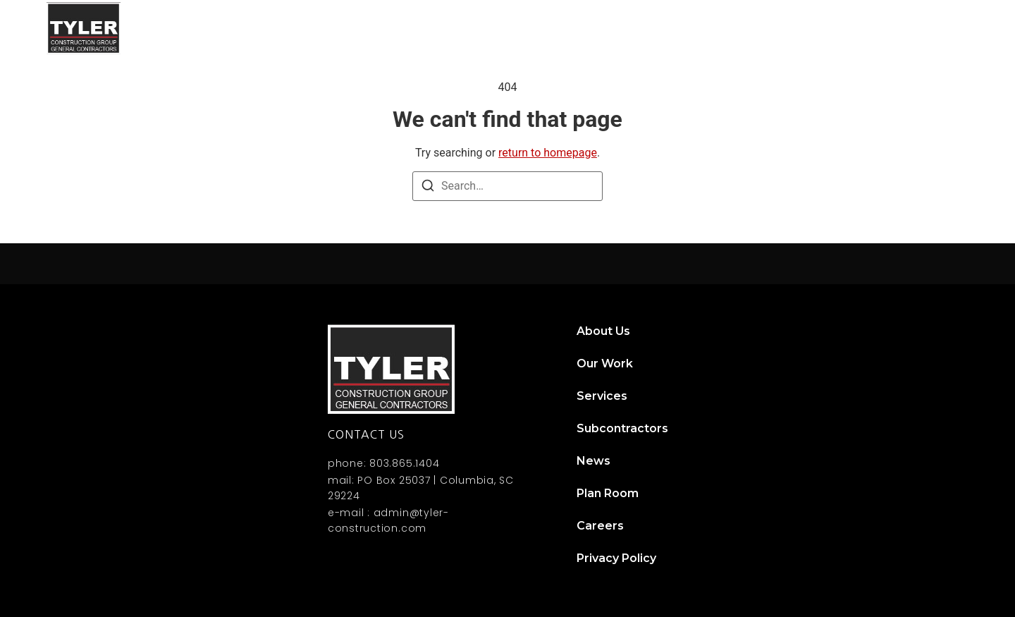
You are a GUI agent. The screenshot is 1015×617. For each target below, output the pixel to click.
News (850, 28)
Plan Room (608, 493)
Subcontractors (759, 28)
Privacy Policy (616, 558)
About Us (495, 28)
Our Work (578, 28)
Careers (600, 525)
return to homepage (547, 152)
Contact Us (927, 28)
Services (659, 28)
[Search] (428, 188)
